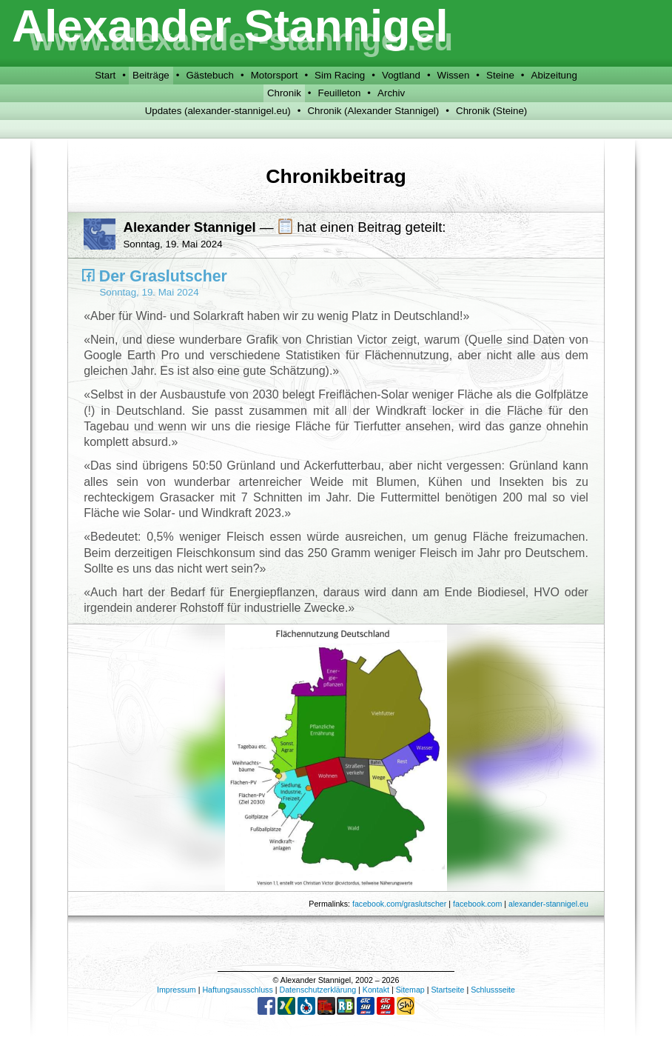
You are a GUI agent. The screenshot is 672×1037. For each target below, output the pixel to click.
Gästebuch (209, 75)
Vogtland (401, 75)
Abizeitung (554, 75)
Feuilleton (339, 93)
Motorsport (274, 75)
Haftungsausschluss (237, 989)
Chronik (284, 93)
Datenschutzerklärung (317, 989)
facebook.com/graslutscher (399, 903)
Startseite (447, 989)
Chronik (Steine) (491, 110)
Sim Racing (340, 75)
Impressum (176, 989)
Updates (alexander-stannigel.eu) (218, 110)
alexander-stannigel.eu (548, 903)
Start (105, 75)
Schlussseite (493, 989)
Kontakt (376, 989)
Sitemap (410, 989)
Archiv (391, 93)
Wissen (453, 75)
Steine (500, 75)
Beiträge (150, 75)
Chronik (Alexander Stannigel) (373, 110)
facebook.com (477, 903)
